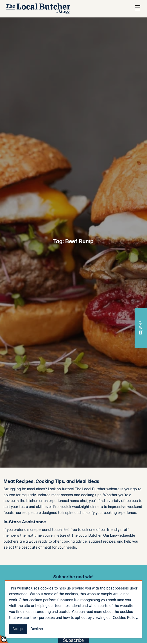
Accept (18, 629)
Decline (37, 629)
